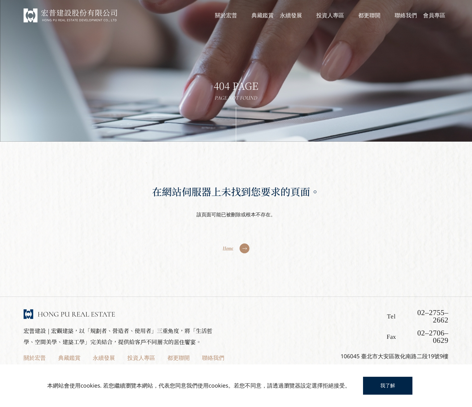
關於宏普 (34, 358)
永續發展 (104, 358)
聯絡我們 (213, 358)
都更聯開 (178, 358)
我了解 (387, 385)
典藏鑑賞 (69, 358)
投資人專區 (141, 358)
